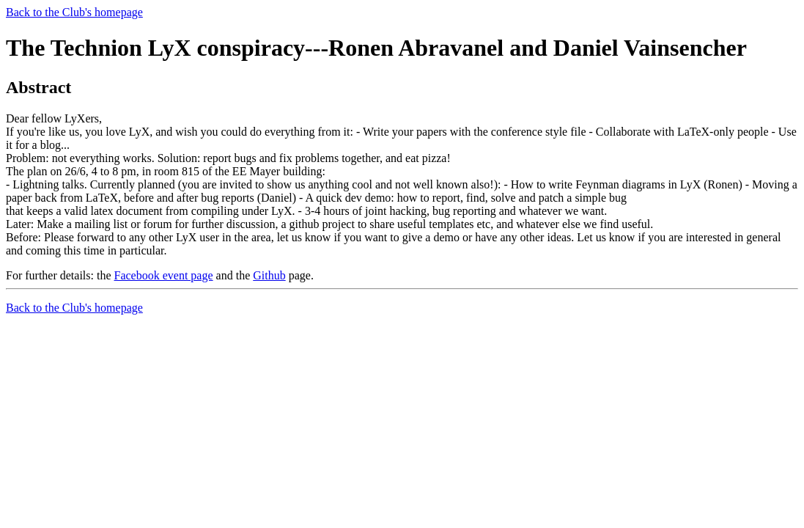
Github (269, 275)
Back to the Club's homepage (74, 12)
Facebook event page (163, 275)
